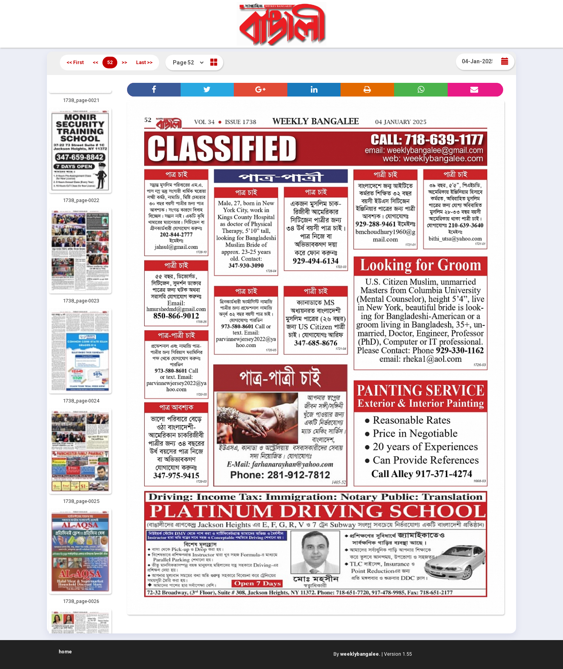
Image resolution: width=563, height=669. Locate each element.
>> (124, 62)
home (65, 652)
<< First (75, 62)
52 (110, 62)
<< (95, 62)
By (356, 654)
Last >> (144, 62)
